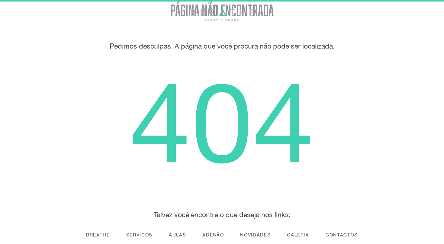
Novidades (255, 234)
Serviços (139, 234)
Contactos (342, 234)
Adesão (213, 234)
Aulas (177, 234)
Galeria (298, 234)
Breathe (98, 234)
